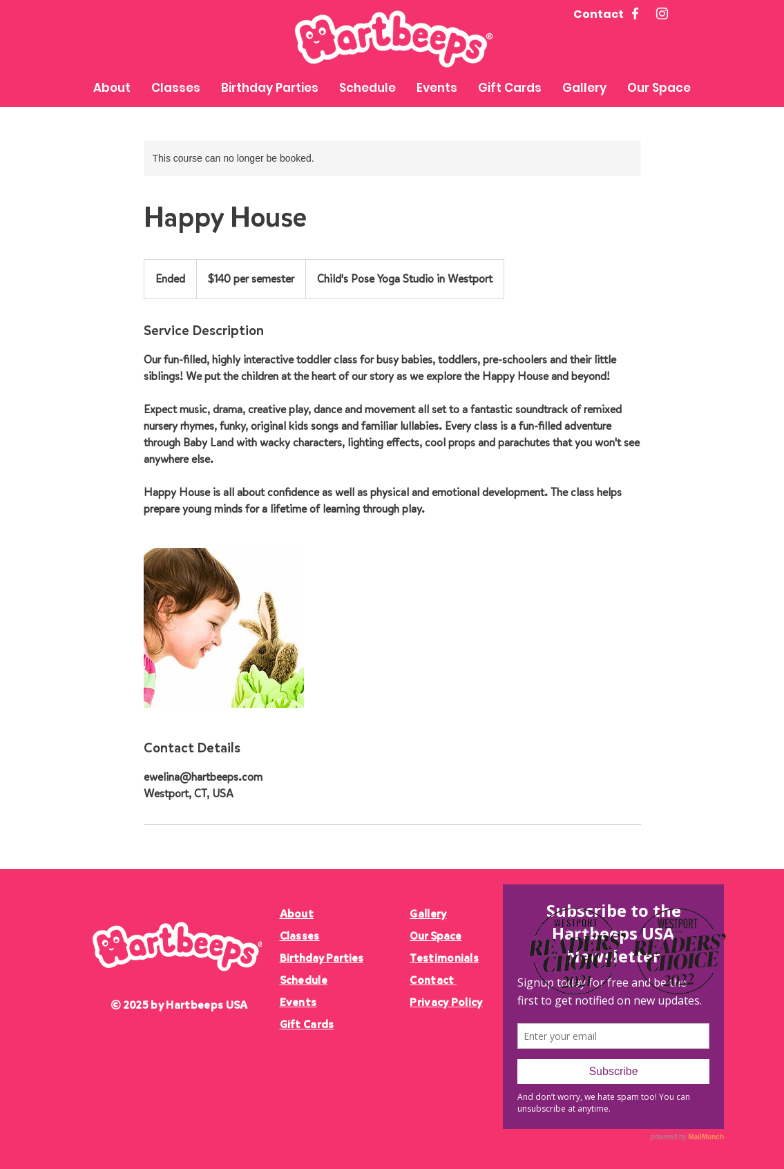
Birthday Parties (321, 958)
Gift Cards (307, 1024)
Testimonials (444, 958)
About (297, 913)
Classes (300, 936)
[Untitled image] (224, 628)
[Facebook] (635, 13)
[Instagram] (662, 13)
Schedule (304, 980)
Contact (598, 14)
